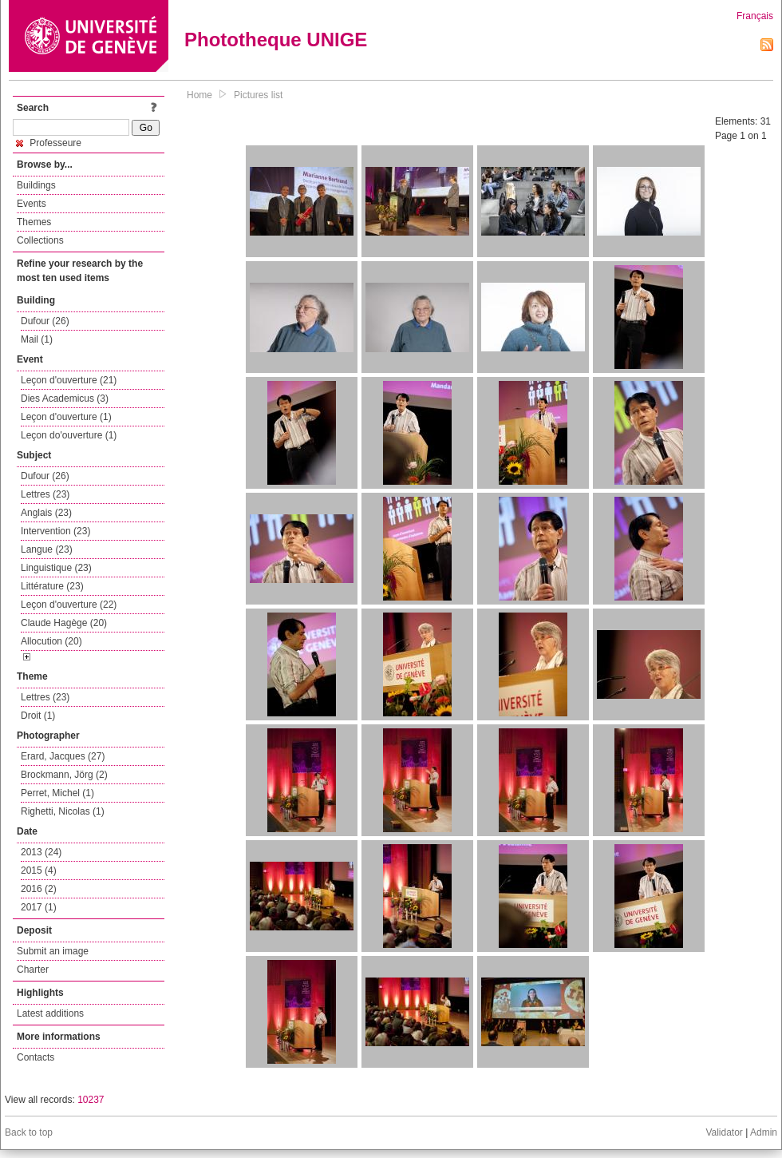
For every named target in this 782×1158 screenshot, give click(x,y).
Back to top (29, 1132)
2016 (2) (39, 888)
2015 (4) (39, 870)
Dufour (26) (45, 321)
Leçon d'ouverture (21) (69, 380)
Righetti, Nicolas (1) (63, 811)
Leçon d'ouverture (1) (66, 416)
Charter (33, 969)
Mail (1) (37, 339)
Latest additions (50, 1013)
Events (31, 203)
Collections (40, 240)
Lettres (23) (45, 494)
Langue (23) (47, 549)
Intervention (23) (55, 531)
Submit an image (53, 951)
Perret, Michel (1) (57, 793)
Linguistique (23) (56, 567)
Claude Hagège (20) (64, 623)
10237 (90, 1099)
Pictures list (258, 95)
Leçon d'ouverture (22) (69, 604)
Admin (763, 1132)
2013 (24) (41, 852)
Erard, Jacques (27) (63, 756)
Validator (723, 1132)
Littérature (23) (52, 586)
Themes (34, 222)
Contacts (35, 1057)
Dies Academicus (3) (65, 398)
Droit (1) (38, 715)
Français (755, 16)
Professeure (48, 143)
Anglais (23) (46, 512)
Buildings (36, 185)
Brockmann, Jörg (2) (64, 774)
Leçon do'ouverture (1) (69, 435)
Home (199, 95)
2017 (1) (39, 907)
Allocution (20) (51, 641)
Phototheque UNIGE (275, 39)
